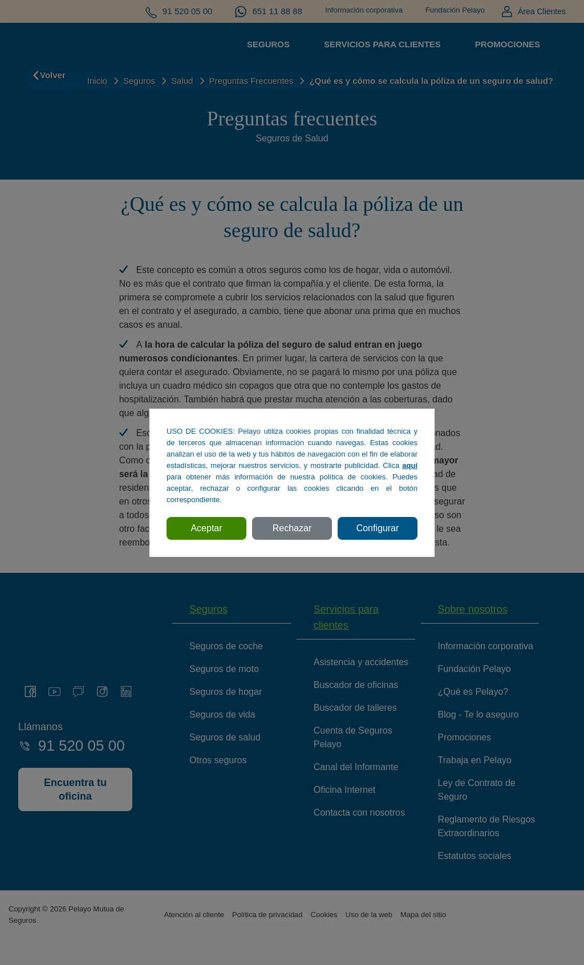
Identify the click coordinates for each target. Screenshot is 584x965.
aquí (409, 465)
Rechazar (292, 528)
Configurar (377, 528)
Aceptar (206, 528)
